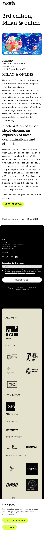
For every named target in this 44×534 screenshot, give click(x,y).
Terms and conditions (22, 289)
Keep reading (13, 204)
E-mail (6, 266)
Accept (9, 527)
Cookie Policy (15, 520)
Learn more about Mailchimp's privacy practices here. (22, 272)
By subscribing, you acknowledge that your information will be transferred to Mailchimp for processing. (22, 271)
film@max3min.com (8, 249)
